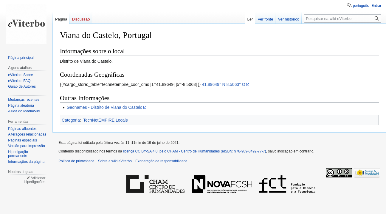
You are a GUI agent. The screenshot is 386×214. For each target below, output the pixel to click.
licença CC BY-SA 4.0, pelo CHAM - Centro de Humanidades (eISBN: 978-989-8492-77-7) (194, 151)
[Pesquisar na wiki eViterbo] (342, 18)
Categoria (71, 120)
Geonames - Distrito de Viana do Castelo (104, 107)
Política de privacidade (76, 161)
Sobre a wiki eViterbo (115, 161)
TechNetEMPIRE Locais (105, 120)
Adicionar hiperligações (35, 180)
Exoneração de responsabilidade (161, 161)
